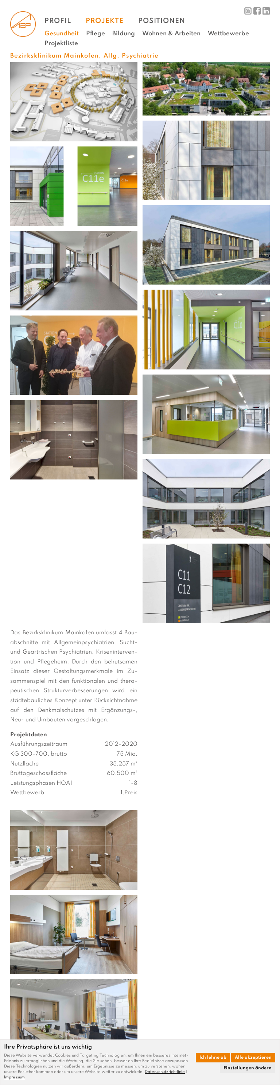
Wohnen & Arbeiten (171, 34)
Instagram (248, 11)
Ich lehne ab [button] (212, 1057)
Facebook (257, 11)
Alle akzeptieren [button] (253, 1057)
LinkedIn (266, 11)
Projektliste (61, 43)
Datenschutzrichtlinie (165, 1072)
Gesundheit (61, 34)
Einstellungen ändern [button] (247, 1068)
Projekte (105, 20)
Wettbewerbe (228, 34)
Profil (57, 20)
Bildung (123, 34)
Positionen (161, 20)
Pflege (95, 34)
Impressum (14, 1077)
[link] (166, 1072)
